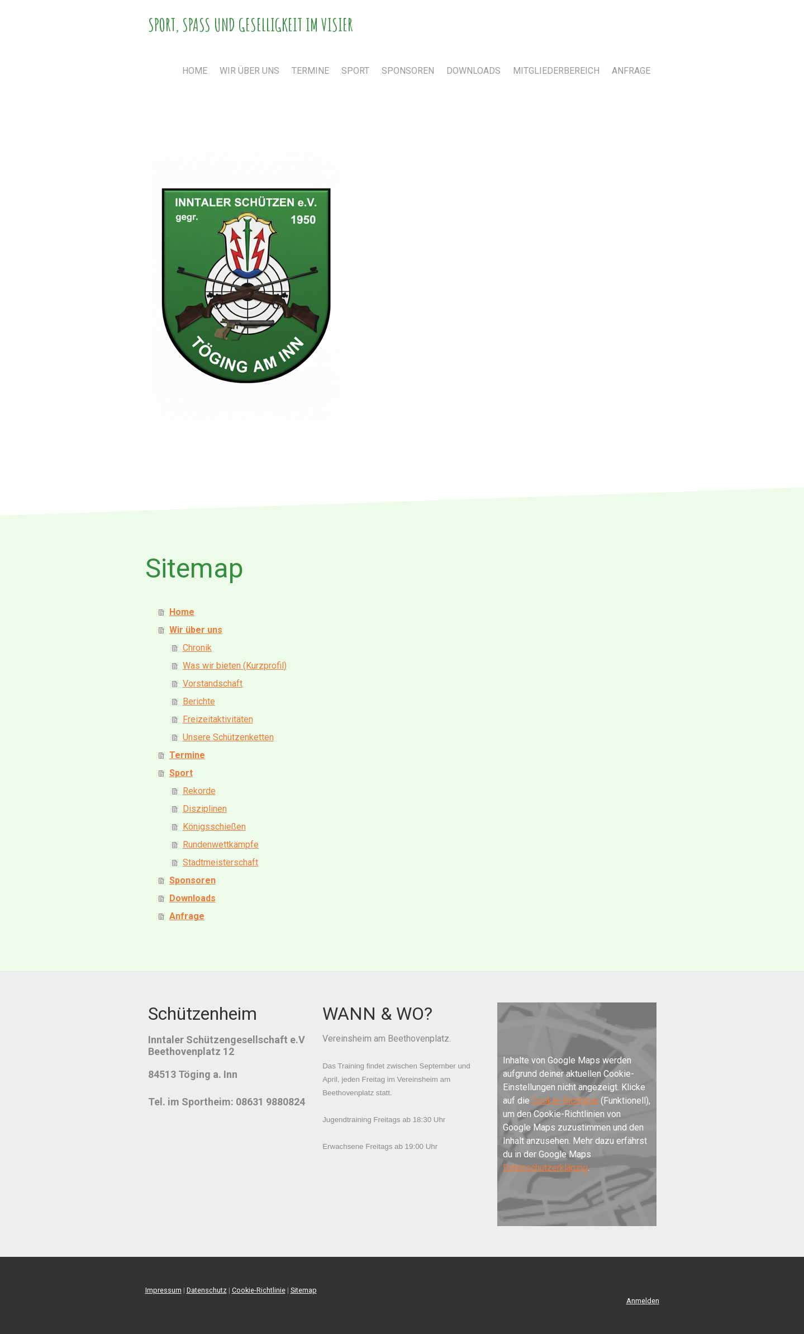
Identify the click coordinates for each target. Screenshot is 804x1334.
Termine (310, 70)
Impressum (163, 1290)
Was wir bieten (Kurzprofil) (235, 665)
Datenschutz (207, 1290)
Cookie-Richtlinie (565, 1100)
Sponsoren (408, 70)
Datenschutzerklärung (545, 1167)
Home (194, 70)
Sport (355, 70)
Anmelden (642, 1301)
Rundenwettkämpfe (221, 844)
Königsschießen (214, 826)
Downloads (473, 70)
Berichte (199, 701)
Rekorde (199, 791)
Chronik (197, 647)
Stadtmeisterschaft (220, 862)
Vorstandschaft (212, 683)
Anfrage (631, 70)
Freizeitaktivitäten (218, 719)
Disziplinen (205, 808)
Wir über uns (249, 70)
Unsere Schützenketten (228, 737)
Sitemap (304, 1290)
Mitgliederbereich (556, 70)
